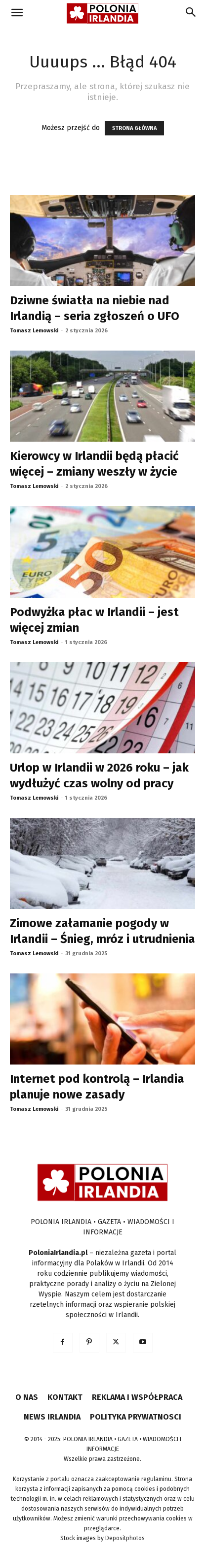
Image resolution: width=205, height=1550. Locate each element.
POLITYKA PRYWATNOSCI (135, 1416)
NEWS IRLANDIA (52, 1416)
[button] (17, 13)
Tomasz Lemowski (34, 330)
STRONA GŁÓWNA (134, 128)
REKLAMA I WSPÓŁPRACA (137, 1397)
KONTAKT (64, 1397)
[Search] (191, 13)
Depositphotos (125, 1538)
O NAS (26, 1397)
